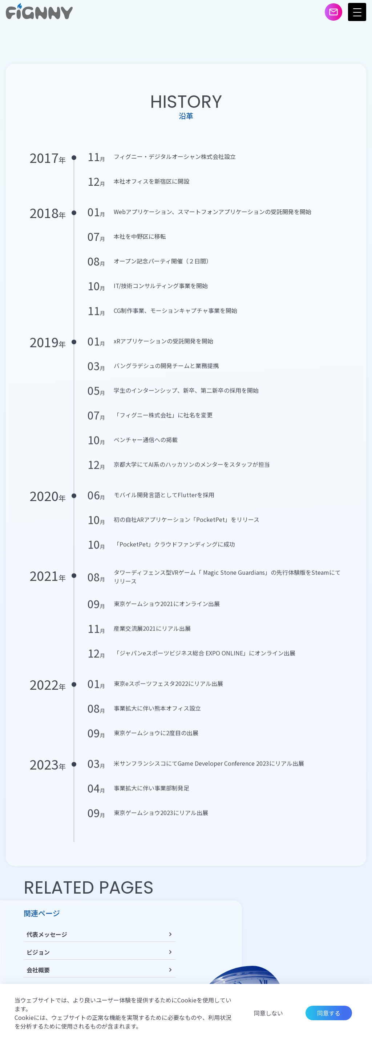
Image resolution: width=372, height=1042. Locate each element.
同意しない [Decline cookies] (268, 1013)
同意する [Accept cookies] (328, 1013)
